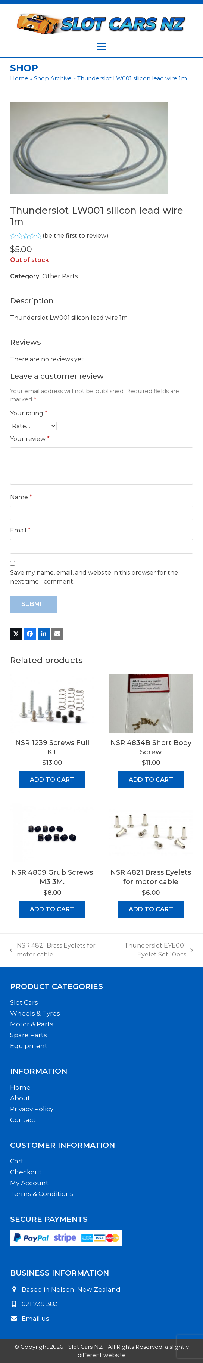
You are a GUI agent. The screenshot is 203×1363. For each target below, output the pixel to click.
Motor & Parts (31, 1024)
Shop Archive (53, 78)
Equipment (28, 1046)
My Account (29, 1183)
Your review (30, 438)
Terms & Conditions (42, 1193)
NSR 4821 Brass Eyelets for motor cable (53, 950)
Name (21, 497)
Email (20, 530)
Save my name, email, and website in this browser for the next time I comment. (94, 577)
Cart (17, 1161)
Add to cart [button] (52, 779)
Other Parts (60, 276)
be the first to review (75, 236)
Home (19, 78)
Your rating (28, 413)
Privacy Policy (31, 1109)
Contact (23, 1120)
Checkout (26, 1172)
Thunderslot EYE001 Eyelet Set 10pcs (150, 950)
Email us (35, 1318)
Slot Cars (24, 1002)
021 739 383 (40, 1304)
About (20, 1098)
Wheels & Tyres (35, 1013)
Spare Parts (28, 1035)
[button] (101, 46)
